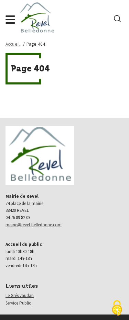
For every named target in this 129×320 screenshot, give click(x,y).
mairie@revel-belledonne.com (34, 225)
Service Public (18, 303)
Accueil (13, 44)
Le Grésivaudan (20, 295)
